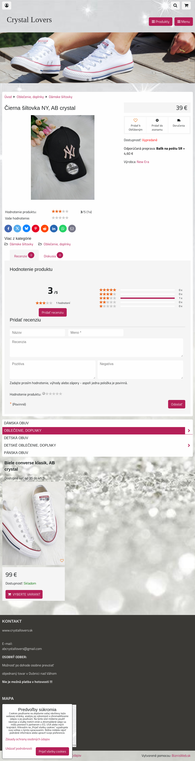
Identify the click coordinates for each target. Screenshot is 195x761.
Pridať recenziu (53, 312)
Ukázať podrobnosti (19, 748)
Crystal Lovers (29, 19)
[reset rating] (43, 393)
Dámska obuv (16, 423)
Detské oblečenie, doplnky (98, 445)
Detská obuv (16, 438)
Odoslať (176, 404)
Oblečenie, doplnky (57, 244)
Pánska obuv (16, 453)
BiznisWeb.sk (181, 755)
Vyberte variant (24, 594)
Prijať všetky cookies (52, 751)
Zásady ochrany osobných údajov (28, 739)
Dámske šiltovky (21, 244)
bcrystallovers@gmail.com (23, 648)
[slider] (60, 211)
